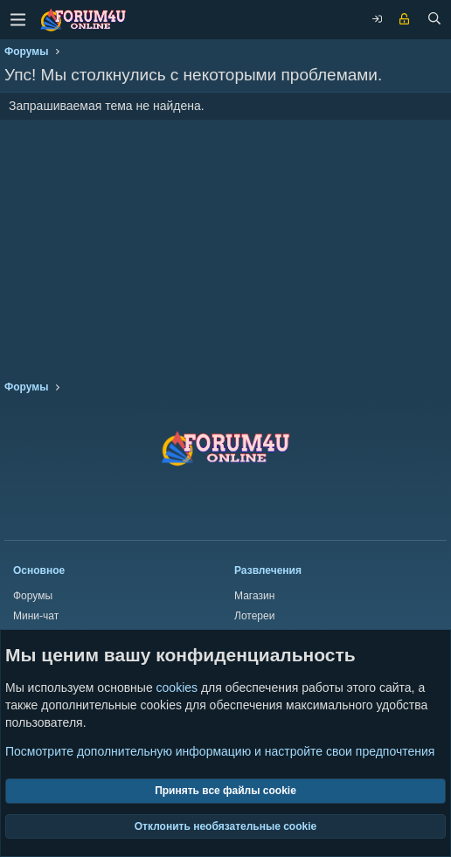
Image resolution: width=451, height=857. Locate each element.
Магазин (254, 596)
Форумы (32, 596)
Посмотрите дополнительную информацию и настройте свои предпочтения (219, 751)
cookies (177, 688)
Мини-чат (36, 616)
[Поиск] (434, 20)
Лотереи (254, 616)
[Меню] (17, 19)
